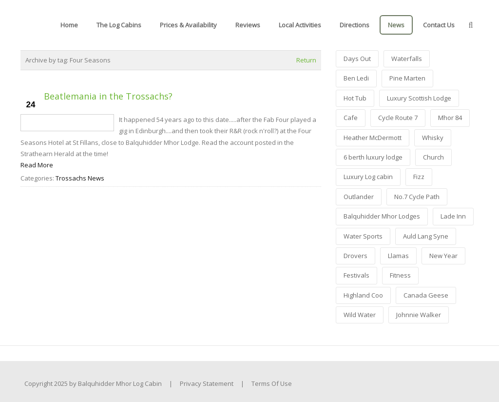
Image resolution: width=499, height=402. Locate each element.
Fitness (400, 275)
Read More (36, 165)
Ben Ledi (356, 78)
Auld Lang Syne (425, 236)
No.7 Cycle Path (417, 196)
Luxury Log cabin (368, 176)
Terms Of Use (271, 383)
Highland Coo (363, 295)
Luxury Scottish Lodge (419, 98)
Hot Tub (355, 98)
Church (433, 157)
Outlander (359, 196)
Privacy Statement (206, 383)
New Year (443, 255)
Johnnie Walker (418, 314)
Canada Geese (425, 295)
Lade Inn (453, 216)
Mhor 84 (450, 117)
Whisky (432, 137)
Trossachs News (80, 178)
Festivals (356, 275)
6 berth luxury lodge (373, 157)
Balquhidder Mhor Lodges (382, 216)
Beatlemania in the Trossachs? (108, 96)
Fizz (418, 176)
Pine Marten (407, 78)
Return (306, 60)
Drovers (355, 255)
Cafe (351, 117)
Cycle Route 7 (398, 117)
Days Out (357, 58)
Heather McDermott (373, 137)
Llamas (398, 255)
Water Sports (363, 236)
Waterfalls (406, 58)
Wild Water (360, 314)
